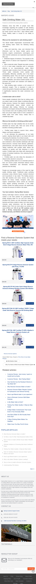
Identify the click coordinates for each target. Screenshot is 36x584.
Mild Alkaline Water (11, 361)
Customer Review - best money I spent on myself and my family (19, 375)
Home (4, 11)
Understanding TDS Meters (11, 465)
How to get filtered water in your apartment (19, 394)
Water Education (20, 581)
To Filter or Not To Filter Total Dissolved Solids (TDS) (18, 437)
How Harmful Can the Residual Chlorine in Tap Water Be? (19, 383)
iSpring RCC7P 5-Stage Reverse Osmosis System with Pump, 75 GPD (17, 265)
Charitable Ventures (27, 578)
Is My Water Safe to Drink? (15, 402)
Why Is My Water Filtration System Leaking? (16, 459)
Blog (9, 11)
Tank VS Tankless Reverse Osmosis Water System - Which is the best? (18, 452)
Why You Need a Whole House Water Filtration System (18, 364)
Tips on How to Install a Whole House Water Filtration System (18, 440)
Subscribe (31, 568)
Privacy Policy (19, 576)
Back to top (33, 571)
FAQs (12, 576)
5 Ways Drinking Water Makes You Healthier (17, 420)
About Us (5, 576)
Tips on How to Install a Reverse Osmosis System (17, 462)
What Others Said (8, 581)
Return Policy (28, 576)
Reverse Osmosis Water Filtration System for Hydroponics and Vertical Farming (19, 390)
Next (31, 469)
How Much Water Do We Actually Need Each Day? (18, 415)
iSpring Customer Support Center (12, 510)
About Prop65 (17, 578)
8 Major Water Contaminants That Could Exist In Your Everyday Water (19, 410)
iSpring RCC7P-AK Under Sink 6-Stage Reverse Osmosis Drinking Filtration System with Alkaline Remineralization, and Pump (18, 288)
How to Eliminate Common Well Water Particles (18, 398)
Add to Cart (30, 259)
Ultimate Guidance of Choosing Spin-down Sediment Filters (18, 445)
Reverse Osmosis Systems (10, 353)
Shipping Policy (7, 578)
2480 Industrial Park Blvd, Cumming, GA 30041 (15, 520)
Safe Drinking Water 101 (16, 11)
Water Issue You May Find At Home (17, 424)
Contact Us (29, 581)
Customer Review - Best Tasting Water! (18, 379)
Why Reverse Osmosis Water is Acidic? (18, 386)
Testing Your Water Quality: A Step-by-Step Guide (19, 406)
